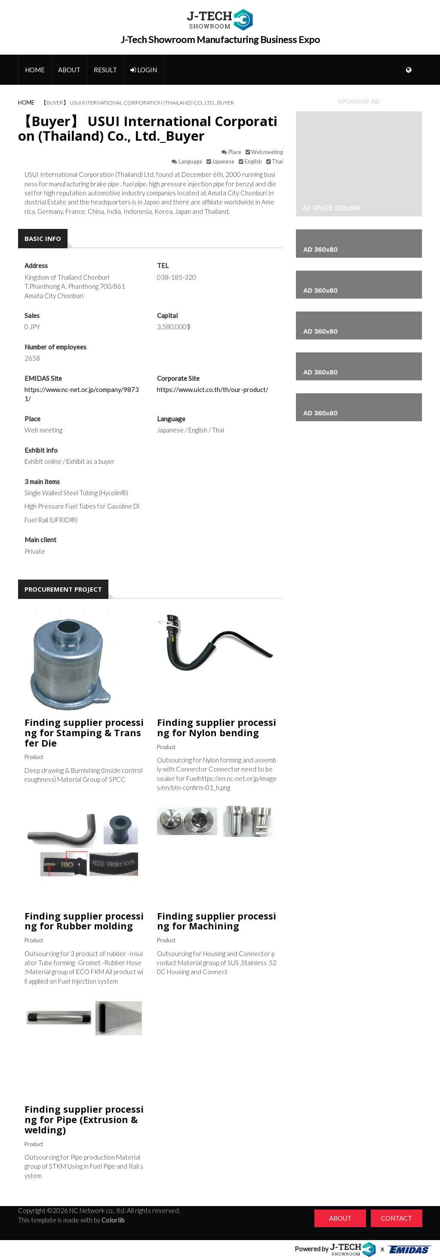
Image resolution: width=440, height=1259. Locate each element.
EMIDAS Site (43, 378)
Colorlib (113, 1220)
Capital (167, 315)
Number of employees (55, 347)
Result (105, 70)
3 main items (42, 481)
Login (143, 70)
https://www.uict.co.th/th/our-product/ (212, 389)
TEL (163, 265)
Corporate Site (178, 378)
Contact (396, 1218)
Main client (40, 539)
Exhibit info (41, 450)
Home (35, 70)
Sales (32, 315)
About (69, 70)
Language (171, 419)
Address (36, 265)
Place (32, 419)
